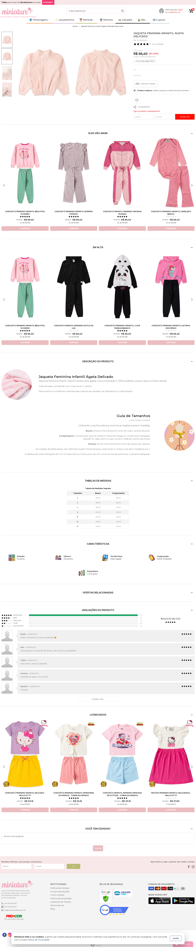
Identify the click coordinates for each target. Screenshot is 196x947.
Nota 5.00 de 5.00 (170, 618)
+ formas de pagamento (145, 61)
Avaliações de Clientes (60, 902)
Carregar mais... (98, 699)
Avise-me (185, 117)
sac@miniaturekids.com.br (15, 910)
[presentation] (4, 185)
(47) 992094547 (10, 903)
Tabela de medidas (145, 83)
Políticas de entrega (59, 888)
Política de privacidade (61, 898)
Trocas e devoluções (59, 891)
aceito (176, 938)
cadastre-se (174, 12)
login (180, 9)
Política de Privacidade (38, 940)
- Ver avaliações (148, 44)
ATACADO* (48, 2)
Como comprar (57, 895)
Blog (52, 909)
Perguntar (98, 848)
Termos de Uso (57, 905)
